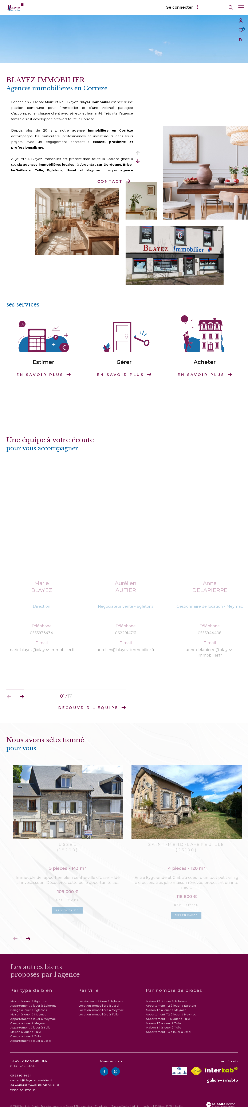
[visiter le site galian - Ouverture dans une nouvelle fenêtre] (222, 1075)
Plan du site (101, 1100)
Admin (136, 1100)
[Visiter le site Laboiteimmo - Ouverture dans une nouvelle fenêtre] (220, 1099)
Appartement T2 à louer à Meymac (171, 1009)
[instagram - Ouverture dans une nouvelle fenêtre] (115, 1066)
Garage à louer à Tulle (25, 1031)
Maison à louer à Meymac (28, 1009)
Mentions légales (120, 1100)
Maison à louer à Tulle (25, 1026)
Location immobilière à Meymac (101, 1004)
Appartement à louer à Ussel (30, 1035)
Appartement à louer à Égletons (33, 1000)
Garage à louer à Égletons (28, 1004)
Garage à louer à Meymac (28, 1017)
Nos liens (148, 1100)
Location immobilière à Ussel (98, 1000)
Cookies (179, 1101)
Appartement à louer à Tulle (30, 1022)
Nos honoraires (84, 1100)
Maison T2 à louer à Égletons (166, 996)
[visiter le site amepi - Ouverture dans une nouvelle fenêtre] (179, 1066)
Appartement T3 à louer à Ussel (168, 1026)
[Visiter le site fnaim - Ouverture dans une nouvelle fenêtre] (196, 1066)
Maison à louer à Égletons (28, 996)
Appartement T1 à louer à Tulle (168, 1013)
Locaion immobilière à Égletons (100, 996)
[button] (28, 933)
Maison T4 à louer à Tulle (163, 1022)
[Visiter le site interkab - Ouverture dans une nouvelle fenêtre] (221, 1064)
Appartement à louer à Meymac (33, 1013)
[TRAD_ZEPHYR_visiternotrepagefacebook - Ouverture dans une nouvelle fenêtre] (104, 1066)
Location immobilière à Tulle (98, 1009)
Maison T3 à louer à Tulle (163, 1017)
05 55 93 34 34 (20, 1070)
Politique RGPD (163, 1100)
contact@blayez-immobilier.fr (31, 1075)
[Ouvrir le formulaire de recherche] (219, 7)
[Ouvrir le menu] (241, 7)
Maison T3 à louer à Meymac (166, 1004)
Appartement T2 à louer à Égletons (171, 1000)
